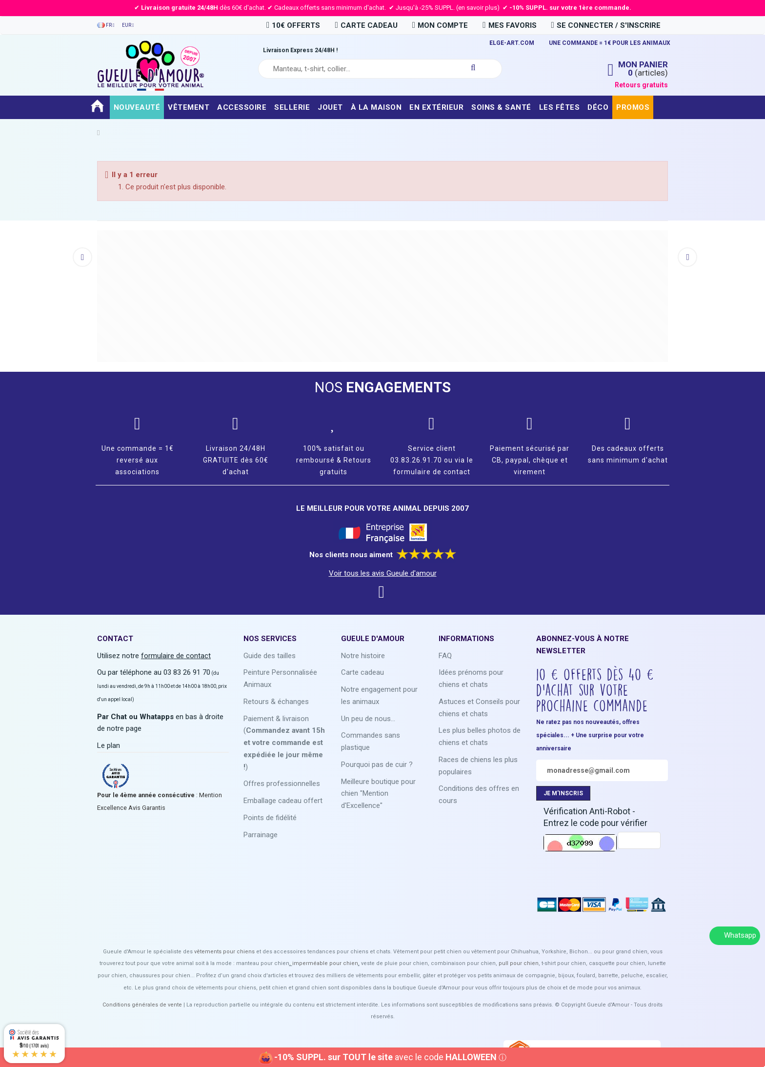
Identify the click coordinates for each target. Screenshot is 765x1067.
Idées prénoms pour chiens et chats (471, 678)
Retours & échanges (276, 701)
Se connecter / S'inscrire (606, 25)
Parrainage (260, 834)
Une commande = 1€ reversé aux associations (137, 460)
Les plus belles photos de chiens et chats (480, 736)
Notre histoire (363, 655)
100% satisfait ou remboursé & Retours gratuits (333, 460)
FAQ (445, 655)
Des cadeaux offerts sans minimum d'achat (628, 454)
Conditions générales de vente (142, 1005)
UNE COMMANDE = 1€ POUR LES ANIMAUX (609, 43)
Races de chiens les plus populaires (478, 765)
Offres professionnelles (281, 783)
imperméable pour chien (325, 963)
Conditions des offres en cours (479, 794)
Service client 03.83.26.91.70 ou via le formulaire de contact (431, 460)
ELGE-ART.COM (511, 43)
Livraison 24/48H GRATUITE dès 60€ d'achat (235, 460)
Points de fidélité (270, 817)
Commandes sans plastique (370, 741)
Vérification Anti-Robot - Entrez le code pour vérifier (595, 817)
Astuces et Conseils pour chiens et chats (479, 707)
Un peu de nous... (368, 718)
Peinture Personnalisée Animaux (280, 678)
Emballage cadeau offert (282, 800)
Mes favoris (509, 25)
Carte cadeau (362, 672)
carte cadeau (366, 25)
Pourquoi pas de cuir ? (377, 764)
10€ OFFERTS (293, 25)
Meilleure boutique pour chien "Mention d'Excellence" (378, 793)
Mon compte (440, 25)
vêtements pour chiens (224, 951)
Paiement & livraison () (284, 742)
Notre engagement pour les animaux (379, 695)
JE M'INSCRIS (563, 793)
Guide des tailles (269, 655)
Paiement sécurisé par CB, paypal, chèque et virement (529, 460)
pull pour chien (519, 963)
